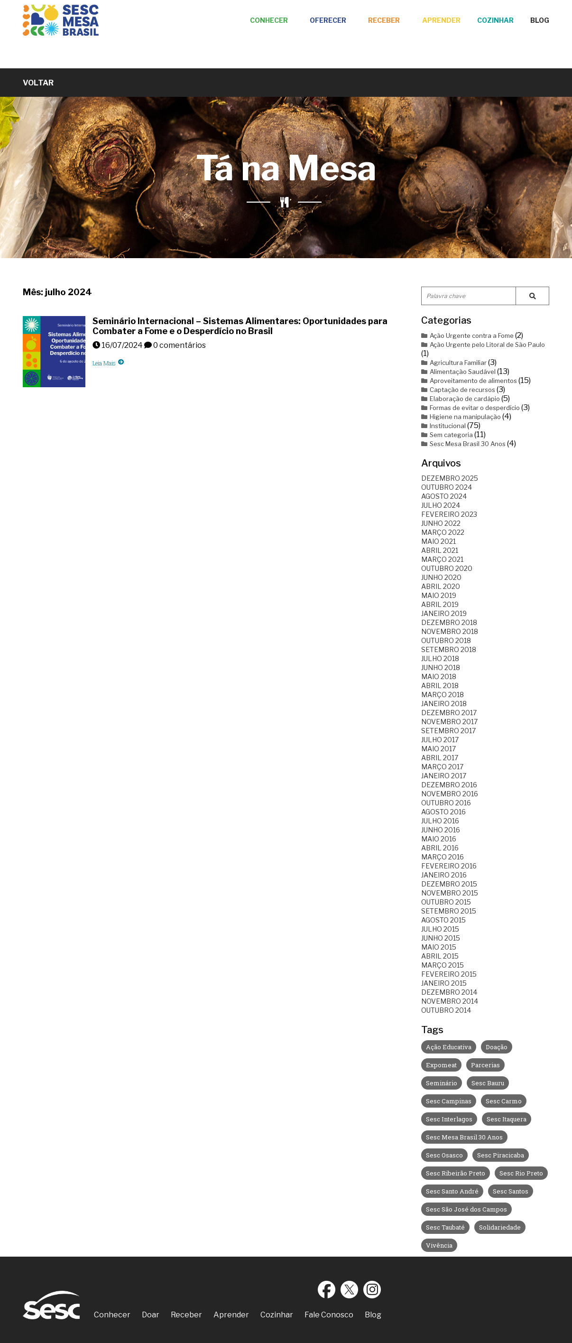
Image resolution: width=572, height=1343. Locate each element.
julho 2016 (440, 821)
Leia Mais (108, 363)
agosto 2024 (444, 496)
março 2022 (442, 532)
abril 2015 (440, 956)
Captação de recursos (458, 389)
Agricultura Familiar (454, 362)
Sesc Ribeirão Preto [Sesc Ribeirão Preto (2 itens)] (455, 1173)
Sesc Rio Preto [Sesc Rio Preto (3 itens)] (521, 1173)
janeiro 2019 (444, 613)
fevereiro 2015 (449, 974)
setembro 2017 (448, 731)
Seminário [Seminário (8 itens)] (441, 1083)
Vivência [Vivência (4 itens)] (439, 1245)
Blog (539, 20)
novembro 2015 (449, 893)
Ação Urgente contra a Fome (467, 335)
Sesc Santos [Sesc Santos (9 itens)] (510, 1191)
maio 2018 (438, 676)
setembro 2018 (448, 649)
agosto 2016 (443, 812)
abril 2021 (439, 550)
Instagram (372, 1289)
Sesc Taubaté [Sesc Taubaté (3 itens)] (445, 1227)
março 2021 (442, 559)
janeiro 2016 (444, 875)
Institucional (443, 425)
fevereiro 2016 (449, 866)
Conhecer (269, 20)
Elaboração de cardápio (460, 398)
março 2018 (442, 694)
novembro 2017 (449, 722)
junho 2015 (440, 938)
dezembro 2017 (449, 713)
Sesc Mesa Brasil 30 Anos (463, 444)
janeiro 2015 (444, 983)
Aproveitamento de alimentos (469, 380)
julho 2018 (440, 658)
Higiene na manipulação (461, 416)
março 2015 (442, 965)
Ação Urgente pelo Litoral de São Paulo (483, 344)
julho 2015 (440, 929)
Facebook (327, 1289)
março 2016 (442, 857)
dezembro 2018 (449, 622)
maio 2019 (438, 595)
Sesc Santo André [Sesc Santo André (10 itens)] (452, 1191)
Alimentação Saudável (458, 371)
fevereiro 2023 (449, 514)
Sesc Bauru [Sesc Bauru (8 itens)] (487, 1083)
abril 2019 (440, 604)
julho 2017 (440, 740)
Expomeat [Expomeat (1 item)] (441, 1065)
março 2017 (442, 767)
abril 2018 (440, 685)
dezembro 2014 (449, 992)
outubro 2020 (446, 568)
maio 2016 (438, 839)
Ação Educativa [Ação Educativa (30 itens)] (448, 1047)
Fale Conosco (328, 1314)
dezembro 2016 (449, 785)
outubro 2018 (446, 640)
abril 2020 (440, 586)
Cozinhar (495, 20)
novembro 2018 (449, 631)
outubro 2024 (446, 487)
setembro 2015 (448, 911)
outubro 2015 (446, 902)
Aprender (441, 20)
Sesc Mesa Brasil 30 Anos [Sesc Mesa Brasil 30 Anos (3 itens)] (464, 1137)
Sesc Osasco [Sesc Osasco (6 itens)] (444, 1155)
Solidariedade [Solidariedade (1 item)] (500, 1227)
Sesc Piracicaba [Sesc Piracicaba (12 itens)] (500, 1155)
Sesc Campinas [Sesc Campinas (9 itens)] (448, 1101)
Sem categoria (447, 434)
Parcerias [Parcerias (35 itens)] (485, 1065)
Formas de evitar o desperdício (470, 407)
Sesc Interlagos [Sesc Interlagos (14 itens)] (449, 1119)
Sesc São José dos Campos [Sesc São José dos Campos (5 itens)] (466, 1209)
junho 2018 (440, 667)
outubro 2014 (446, 1010)
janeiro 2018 (444, 703)
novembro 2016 (449, 794)
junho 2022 (441, 523)
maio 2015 (438, 947)
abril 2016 (440, 848)
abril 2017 (439, 758)
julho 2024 (440, 505)
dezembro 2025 (449, 478)
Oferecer (328, 20)
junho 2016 (440, 830)
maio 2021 (438, 541)
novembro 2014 (449, 1001)
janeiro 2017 (443, 776)
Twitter (350, 1289)
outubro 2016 (446, 803)
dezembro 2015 (449, 884)
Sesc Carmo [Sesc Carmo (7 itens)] (504, 1101)
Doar (150, 1314)
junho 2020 (441, 577)
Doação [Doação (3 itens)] (496, 1047)
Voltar (38, 82)
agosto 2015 (443, 920)
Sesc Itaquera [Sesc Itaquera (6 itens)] (506, 1119)
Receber (384, 20)
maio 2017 (438, 749)
